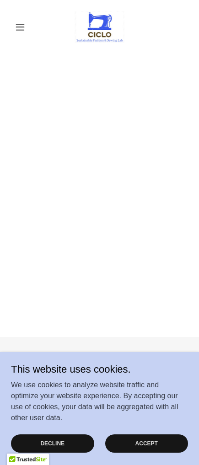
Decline (52, 443)
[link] (100, 27)
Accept (146, 443)
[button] (24, 27)
